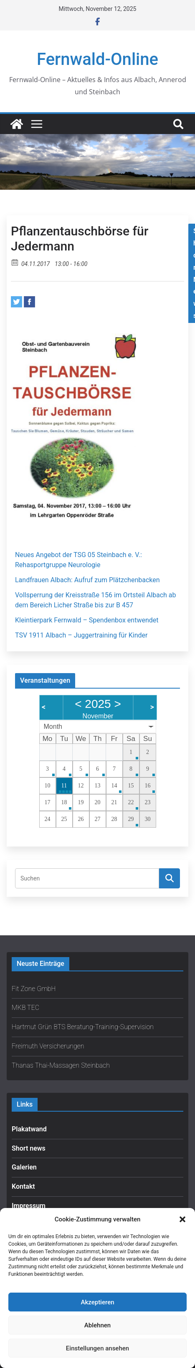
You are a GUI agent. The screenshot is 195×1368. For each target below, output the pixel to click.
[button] (182, 1219)
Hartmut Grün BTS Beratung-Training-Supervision (83, 1027)
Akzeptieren (97, 1302)
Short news (29, 1148)
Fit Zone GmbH (34, 989)
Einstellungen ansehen (97, 1348)
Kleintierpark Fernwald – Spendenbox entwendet (87, 620)
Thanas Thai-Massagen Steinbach (61, 1065)
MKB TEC (25, 1008)
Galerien (24, 1167)
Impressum (29, 1206)
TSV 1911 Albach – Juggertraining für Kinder (81, 635)
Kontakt (23, 1186)
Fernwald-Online (97, 59)
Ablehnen (97, 1325)
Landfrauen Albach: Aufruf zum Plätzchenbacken (87, 580)
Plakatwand (29, 1129)
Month (53, 726)
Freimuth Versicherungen (48, 1046)
